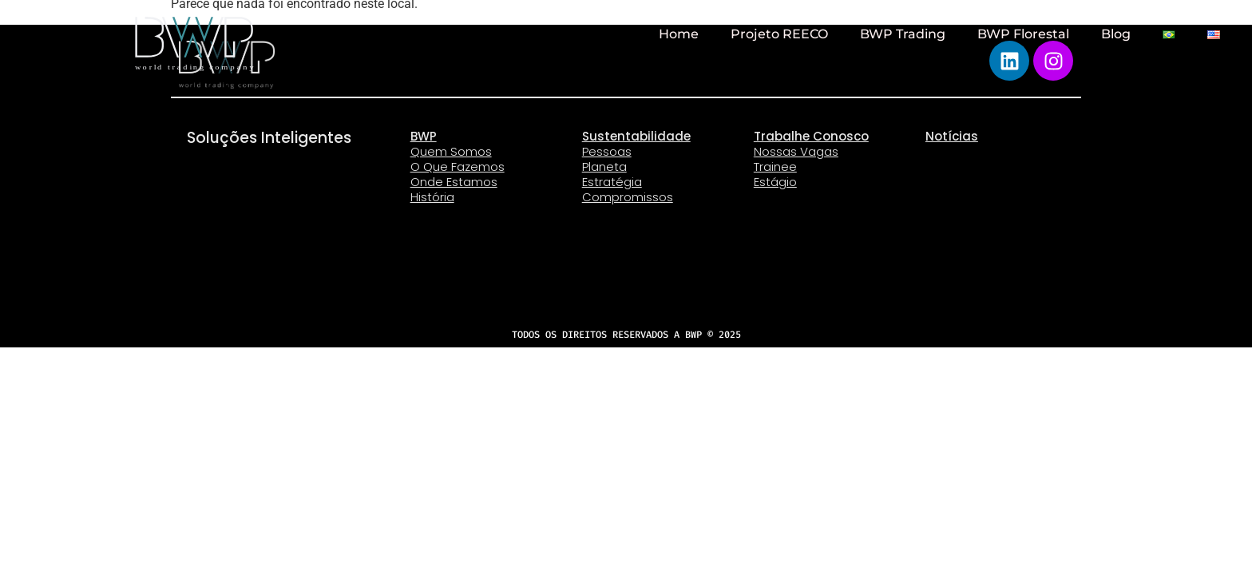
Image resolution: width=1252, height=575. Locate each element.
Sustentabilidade (636, 136)
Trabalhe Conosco (811, 136)
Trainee (775, 166)
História (432, 196)
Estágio (775, 181)
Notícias (951, 136)
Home (679, 34)
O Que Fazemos (457, 166)
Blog (1116, 34)
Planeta (604, 166)
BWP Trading (902, 34)
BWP (423, 136)
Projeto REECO (779, 34)
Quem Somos (451, 151)
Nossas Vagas (796, 151)
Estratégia (612, 181)
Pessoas (607, 151)
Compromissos (627, 196)
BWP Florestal (1023, 34)
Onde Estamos (453, 181)
